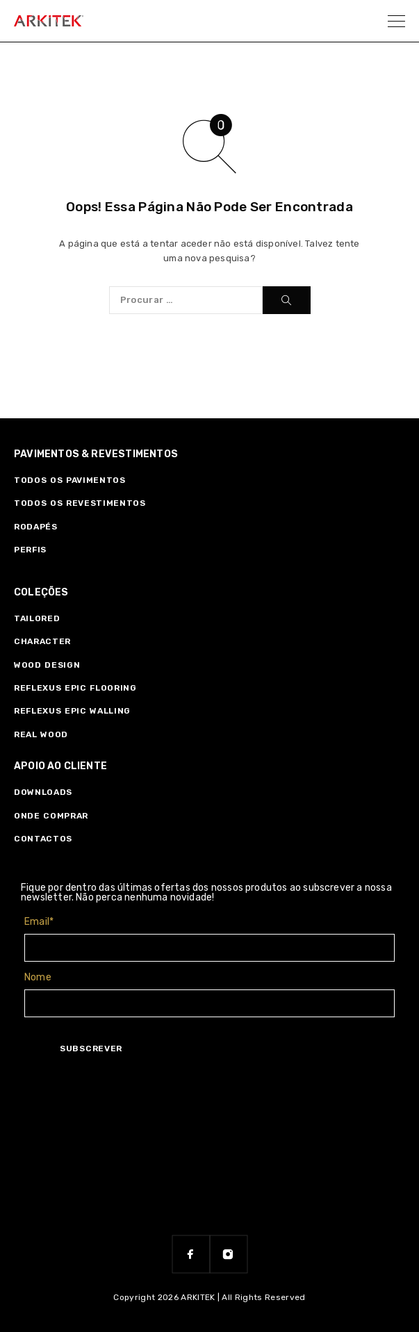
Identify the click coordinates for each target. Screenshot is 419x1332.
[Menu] (396, 21)
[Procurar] (287, 300)
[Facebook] (191, 1254)
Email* (39, 922)
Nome (37, 977)
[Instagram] (228, 1254)
